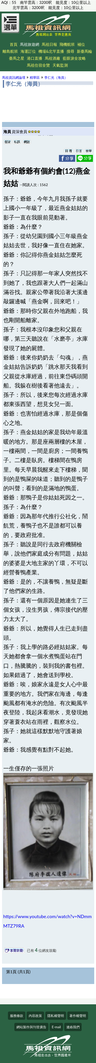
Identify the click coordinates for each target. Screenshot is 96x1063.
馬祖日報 (49, 44)
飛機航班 (67, 44)
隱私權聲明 (55, 1016)
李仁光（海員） (56, 77)
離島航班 (10, 51)
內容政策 (35, 1016)
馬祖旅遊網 (29, 44)
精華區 (35, 77)
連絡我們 (73, 1027)
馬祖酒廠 (52, 58)
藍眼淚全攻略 (74, 58)
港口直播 (34, 58)
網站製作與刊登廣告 (31, 1027)
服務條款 (16, 1016)
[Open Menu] (10, 26)
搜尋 (70, 51)
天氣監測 (60, 65)
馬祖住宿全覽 (38, 65)
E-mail (56, 1027)
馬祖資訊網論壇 (13, 77)
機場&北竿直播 (51, 51)
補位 (81, 44)
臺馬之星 (16, 58)
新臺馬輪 (84, 51)
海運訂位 (28, 51)
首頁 (13, 44)
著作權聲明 (77, 1016)
